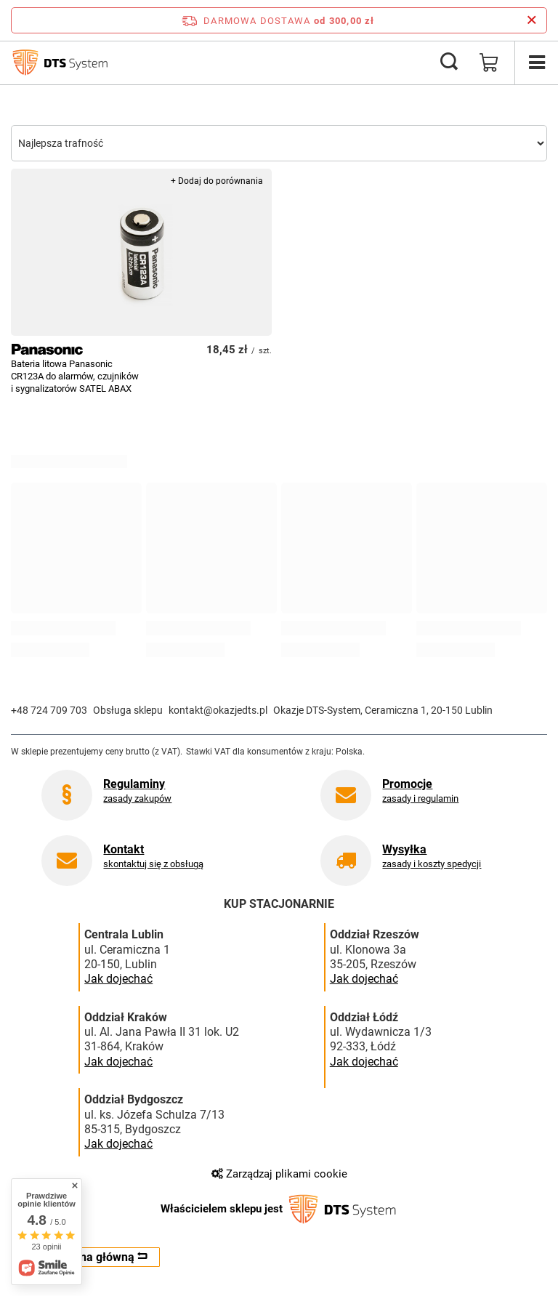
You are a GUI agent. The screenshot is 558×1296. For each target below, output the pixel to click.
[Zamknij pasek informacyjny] (531, 20)
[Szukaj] (449, 62)
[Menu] (536, 62)
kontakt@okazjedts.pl (218, 710)
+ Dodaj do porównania (217, 181)
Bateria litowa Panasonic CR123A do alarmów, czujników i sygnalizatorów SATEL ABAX (75, 376)
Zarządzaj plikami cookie (279, 1173)
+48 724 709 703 (49, 710)
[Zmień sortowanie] (279, 143)
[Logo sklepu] (60, 62)
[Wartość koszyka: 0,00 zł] (489, 62)
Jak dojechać (118, 979)
